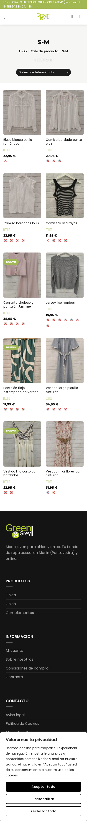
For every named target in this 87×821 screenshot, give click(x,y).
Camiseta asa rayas (61, 223)
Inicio (23, 51)
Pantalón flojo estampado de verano (20, 390)
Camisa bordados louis (21, 223)
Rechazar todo (43, 811)
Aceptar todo (43, 786)
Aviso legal (15, 714)
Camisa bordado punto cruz (64, 142)
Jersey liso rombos (60, 303)
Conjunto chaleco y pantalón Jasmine (18, 305)
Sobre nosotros (19, 659)
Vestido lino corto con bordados (20, 473)
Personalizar (43, 799)
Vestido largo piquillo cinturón (62, 390)
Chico (11, 603)
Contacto (14, 677)
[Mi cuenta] (73, 17)
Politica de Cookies (22, 723)
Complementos (20, 612)
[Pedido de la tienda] (43, 72)
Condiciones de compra (27, 668)
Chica (11, 595)
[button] (6, 16)
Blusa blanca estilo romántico (17, 142)
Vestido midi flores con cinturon (63, 473)
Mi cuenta (14, 650)
